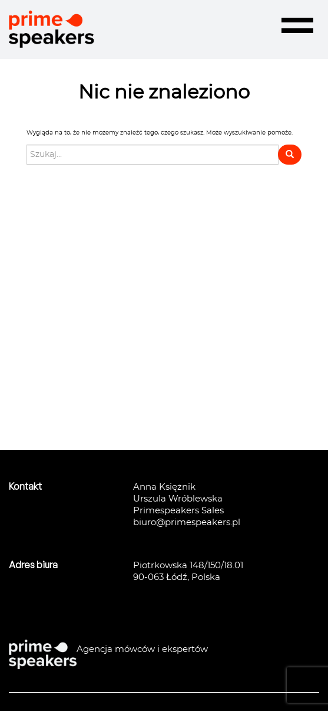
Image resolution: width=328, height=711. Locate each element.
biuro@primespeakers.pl (186, 522)
